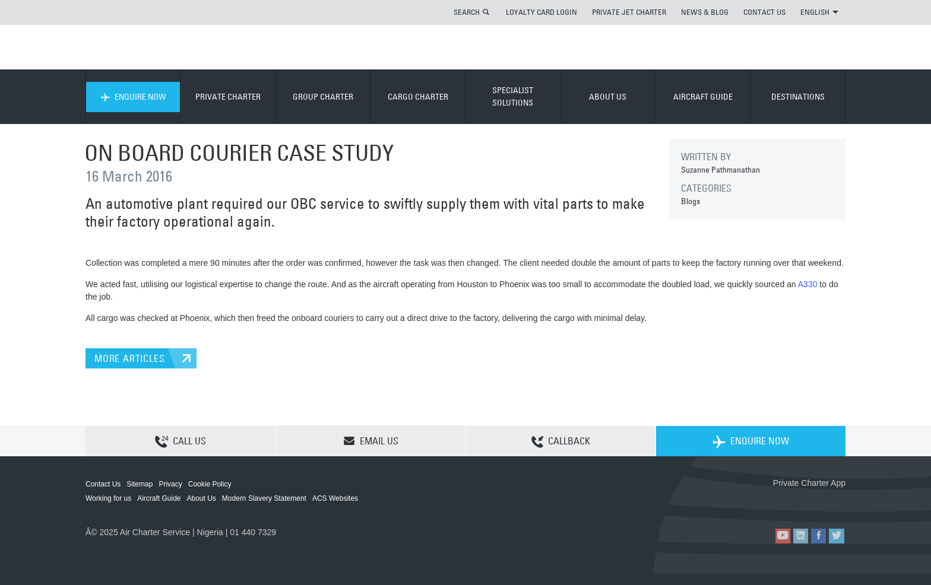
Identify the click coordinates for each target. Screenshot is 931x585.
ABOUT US (607, 96)
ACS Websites (335, 498)
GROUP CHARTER (323, 96)
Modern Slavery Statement (264, 498)
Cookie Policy (210, 484)
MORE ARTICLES (129, 358)
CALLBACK (560, 441)
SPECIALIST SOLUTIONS (512, 96)
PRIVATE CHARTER (228, 96)
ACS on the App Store (767, 502)
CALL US (180, 441)
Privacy (170, 484)
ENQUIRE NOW (133, 96)
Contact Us (103, 484)
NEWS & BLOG (705, 12)
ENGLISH (819, 12)
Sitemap (139, 484)
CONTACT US (764, 12)
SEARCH (467, 12)
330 (810, 284)
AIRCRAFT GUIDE (703, 96)
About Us (201, 498)
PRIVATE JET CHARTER (629, 12)
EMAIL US (370, 441)
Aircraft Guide (158, 498)
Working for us (108, 498)
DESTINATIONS (798, 96)
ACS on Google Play (820, 502)
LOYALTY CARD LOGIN (541, 12)
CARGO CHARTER (418, 96)
